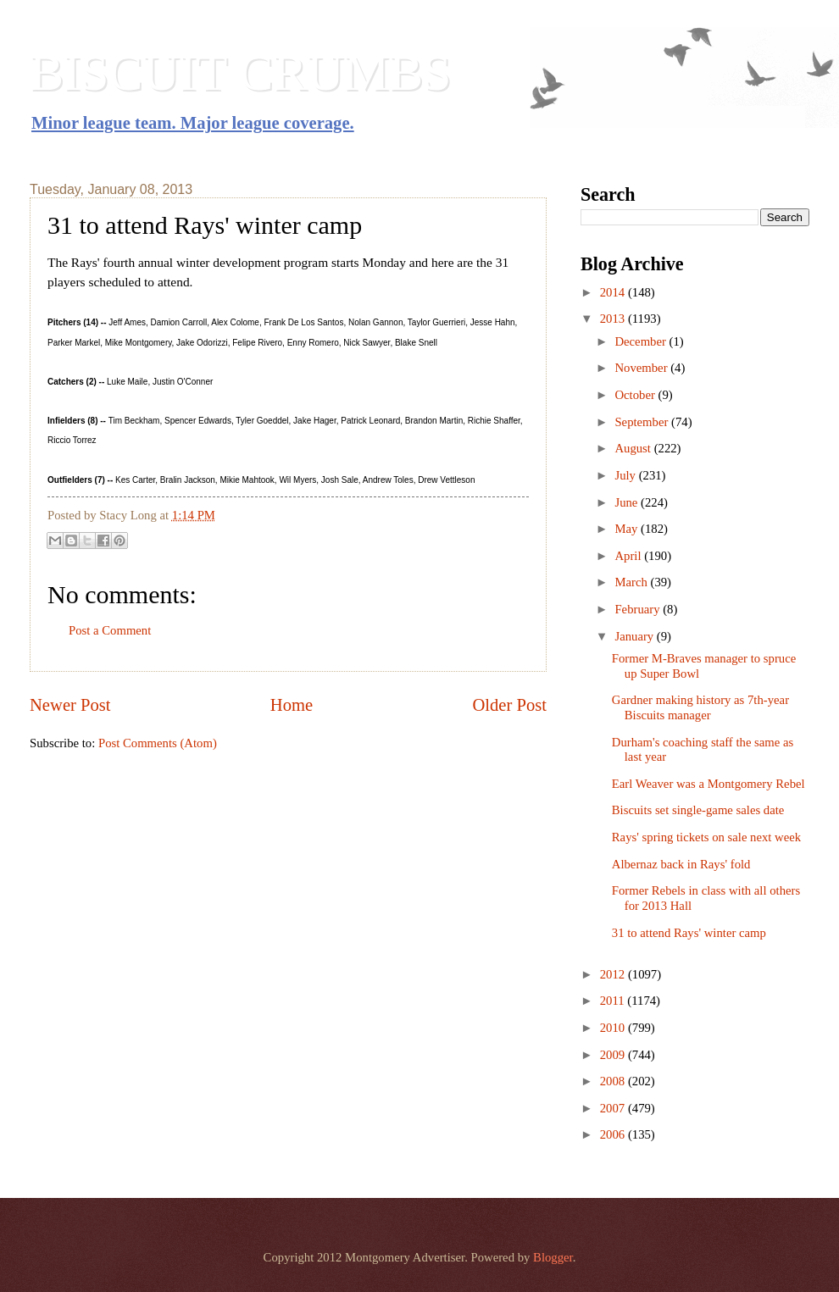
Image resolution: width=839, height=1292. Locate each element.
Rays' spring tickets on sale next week (706, 837)
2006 (614, 1134)
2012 (614, 974)
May (627, 528)
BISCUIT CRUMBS (240, 73)
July (626, 475)
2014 (614, 292)
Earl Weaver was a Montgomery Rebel (708, 783)
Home (291, 705)
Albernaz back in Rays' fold (681, 864)
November (642, 367)
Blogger (553, 1257)
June (627, 502)
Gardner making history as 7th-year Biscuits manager (700, 707)
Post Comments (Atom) (157, 743)
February (638, 609)
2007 (614, 1108)
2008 (614, 1081)
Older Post (509, 705)
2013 (614, 318)
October (636, 395)
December (641, 341)
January (635, 636)
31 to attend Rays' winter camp (689, 933)
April (629, 556)
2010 (614, 1027)
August (633, 448)
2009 (614, 1055)
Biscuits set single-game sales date (698, 810)
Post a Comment (110, 630)
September (642, 422)
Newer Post (70, 705)
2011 (614, 1000)
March (632, 582)
